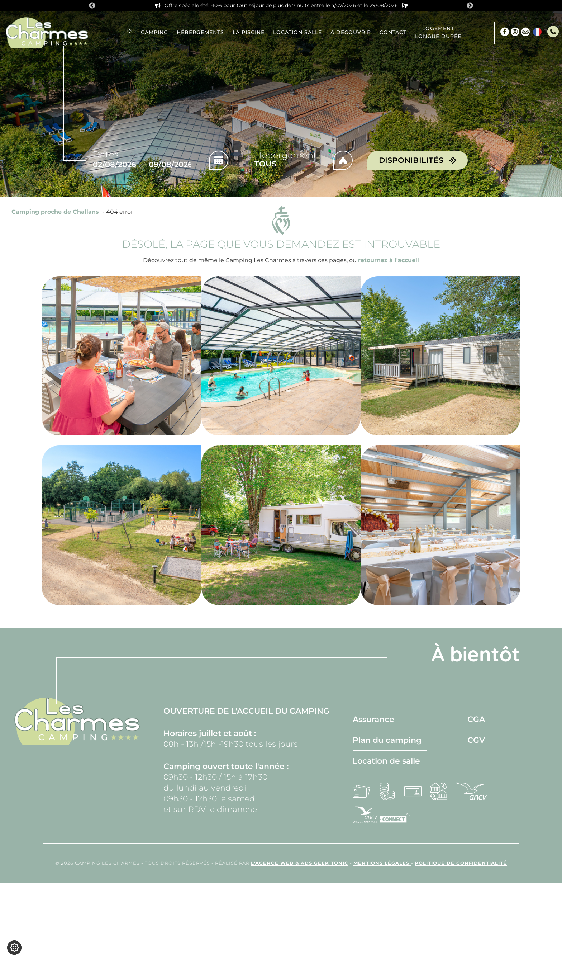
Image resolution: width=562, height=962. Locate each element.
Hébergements (200, 32)
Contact (393, 32)
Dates (106, 154)
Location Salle (297, 32)
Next (469, 5)
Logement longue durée (438, 32)
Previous (92, 5)
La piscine (249, 32)
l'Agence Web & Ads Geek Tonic (299, 863)
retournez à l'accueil (388, 260)
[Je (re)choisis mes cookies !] (14, 947)
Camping (154, 32)
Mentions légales (382, 863)
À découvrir (350, 32)
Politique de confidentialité (461, 863)
